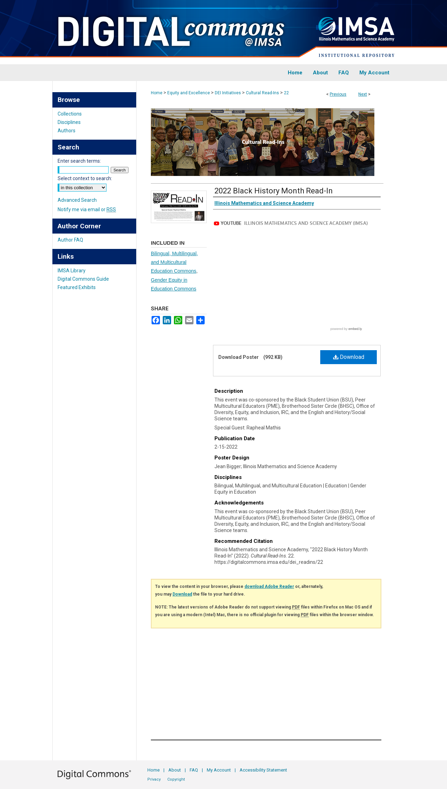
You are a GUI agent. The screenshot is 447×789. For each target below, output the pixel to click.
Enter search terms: (79, 161)
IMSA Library (72, 270)
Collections (70, 114)
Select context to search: (85, 178)
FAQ (194, 770)
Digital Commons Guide (83, 279)
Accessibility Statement (263, 770)
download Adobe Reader (269, 586)
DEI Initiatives (228, 92)
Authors (66, 130)
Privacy (154, 779)
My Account (219, 770)
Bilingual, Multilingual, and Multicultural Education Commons (174, 262)
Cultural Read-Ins (262, 92)
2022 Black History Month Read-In (273, 190)
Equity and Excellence (188, 92)
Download (348, 357)
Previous (338, 94)
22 (286, 92)
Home (156, 92)
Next (362, 94)
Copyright (176, 779)
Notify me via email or (87, 209)
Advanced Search (77, 200)
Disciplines (69, 122)
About (174, 770)
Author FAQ (70, 240)
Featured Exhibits (77, 287)
